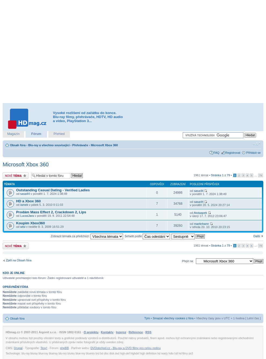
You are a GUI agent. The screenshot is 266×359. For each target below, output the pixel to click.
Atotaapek (200, 212)
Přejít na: (188, 261)
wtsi (22, 226)
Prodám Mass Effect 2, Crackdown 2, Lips (51, 212)
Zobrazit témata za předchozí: (87, 236)
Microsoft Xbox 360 (104, 145)
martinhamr (201, 223)
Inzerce (121, 332)
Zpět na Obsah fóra (18, 260)
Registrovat (232, 152)
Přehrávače (80, 145)
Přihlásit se (253, 152)
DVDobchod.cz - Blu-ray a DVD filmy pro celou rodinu (126, 348)
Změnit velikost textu (257, 144)
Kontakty (107, 332)
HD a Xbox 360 (28, 201)
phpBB (64, 348)
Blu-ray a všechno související (49, 145)
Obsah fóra (18, 145)
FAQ (217, 152)
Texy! (43, 348)
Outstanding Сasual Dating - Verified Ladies (53, 190)
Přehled (58, 134)
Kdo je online (14, 272)
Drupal (18, 348)
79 (260, 175)
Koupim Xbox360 (30, 223)
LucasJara (27, 215)
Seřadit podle (147, 236)
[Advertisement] (56, 51)
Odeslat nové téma (15, 175)
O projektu (91, 332)
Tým (147, 318)
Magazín (13, 134)
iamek (24, 204)
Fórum (36, 134)
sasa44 (25, 193)
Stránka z (220, 175)
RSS (148, 332)
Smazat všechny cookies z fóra (173, 318)
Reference (136, 332)
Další (256, 236)
